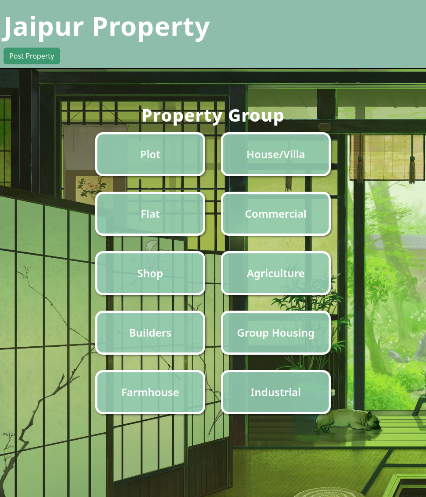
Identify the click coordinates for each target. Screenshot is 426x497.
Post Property (31, 56)
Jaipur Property (107, 25)
